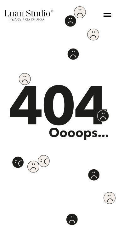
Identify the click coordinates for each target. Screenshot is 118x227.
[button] (107, 15)
